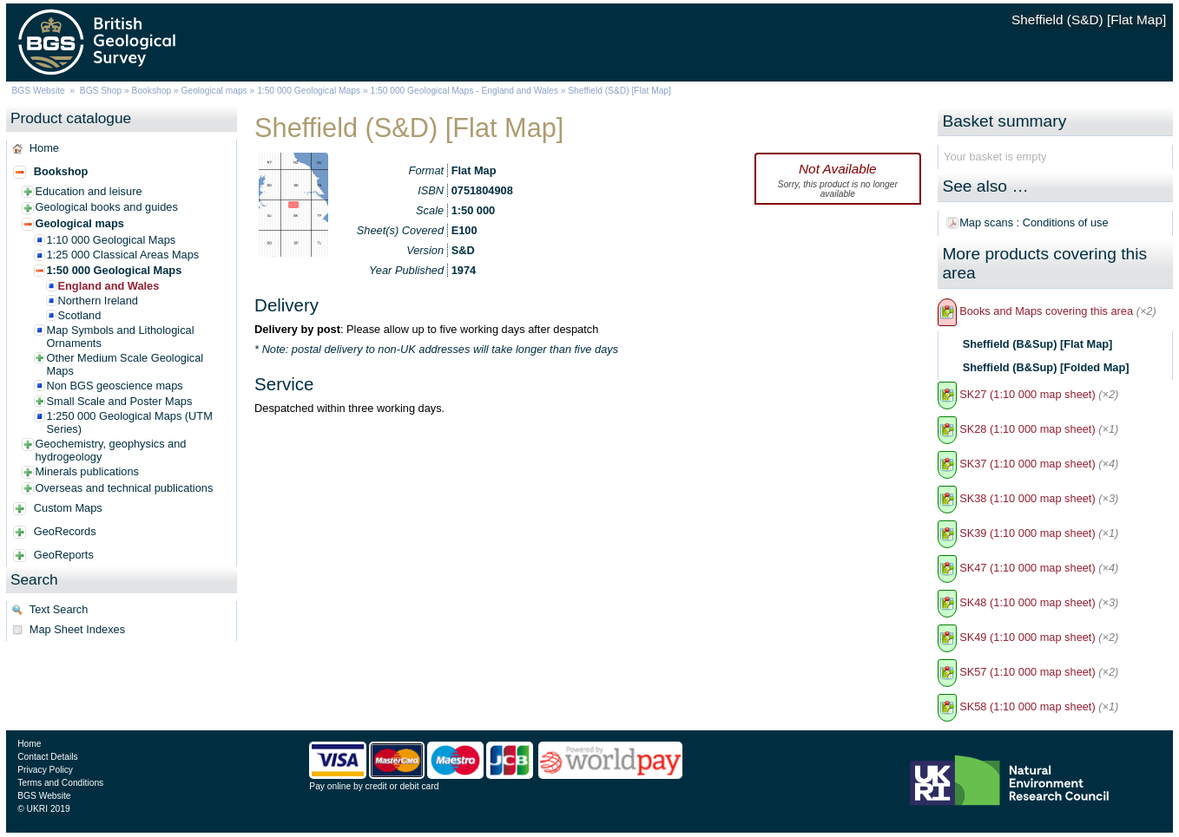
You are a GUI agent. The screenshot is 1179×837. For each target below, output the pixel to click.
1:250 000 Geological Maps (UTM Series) (129, 422)
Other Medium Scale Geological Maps (124, 364)
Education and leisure (88, 191)
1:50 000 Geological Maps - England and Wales (463, 90)
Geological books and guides (106, 206)
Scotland (79, 315)
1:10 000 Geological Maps (110, 239)
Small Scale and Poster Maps (119, 401)
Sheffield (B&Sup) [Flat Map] (1038, 343)
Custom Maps (68, 507)
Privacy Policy (45, 770)
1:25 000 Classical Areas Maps (122, 254)
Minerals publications (87, 471)
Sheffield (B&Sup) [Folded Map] (1046, 367)
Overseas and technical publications (124, 487)
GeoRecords (65, 531)
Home (44, 147)
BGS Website (38, 90)
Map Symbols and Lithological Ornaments (120, 337)
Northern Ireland (97, 300)
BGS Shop (101, 90)
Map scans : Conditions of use (1033, 222)
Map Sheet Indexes (77, 629)
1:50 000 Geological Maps (308, 90)
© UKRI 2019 (43, 809)
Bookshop (152, 90)
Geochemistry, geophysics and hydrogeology (110, 450)
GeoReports (64, 554)
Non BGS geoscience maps (114, 385)
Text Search (59, 609)
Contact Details (47, 757)
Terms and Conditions (60, 783)
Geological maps (214, 90)
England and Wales (108, 285)
